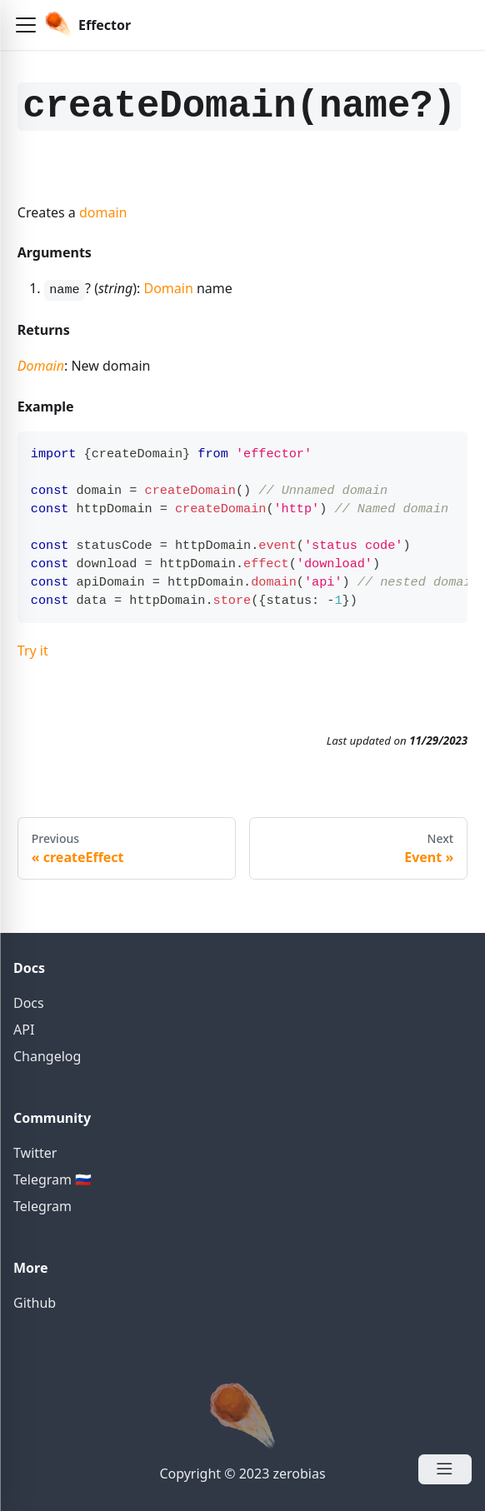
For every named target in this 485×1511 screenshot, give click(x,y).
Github (34, 1303)
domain (103, 212)
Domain (167, 288)
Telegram (42, 1206)
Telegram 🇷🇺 (52, 1179)
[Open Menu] (445, 1469)
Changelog (47, 1056)
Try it (33, 650)
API (23, 1029)
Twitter (35, 1153)
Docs (28, 1003)
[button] (25, 24)
